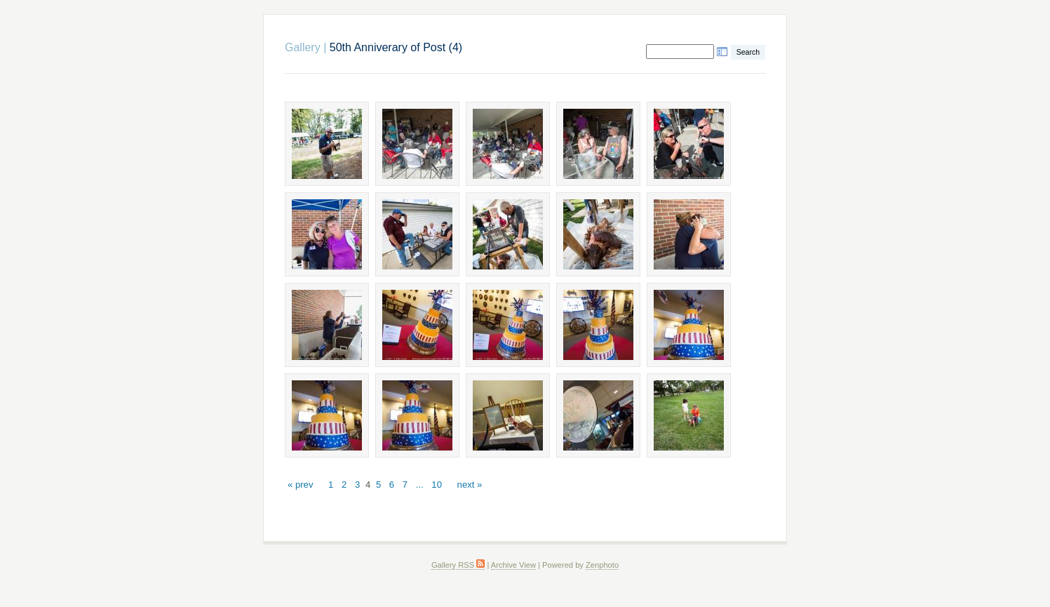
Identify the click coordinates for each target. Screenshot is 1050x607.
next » (470, 484)
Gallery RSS (458, 565)
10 (436, 484)
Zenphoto (602, 565)
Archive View (513, 565)
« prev (300, 484)
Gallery (303, 47)
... (420, 484)
